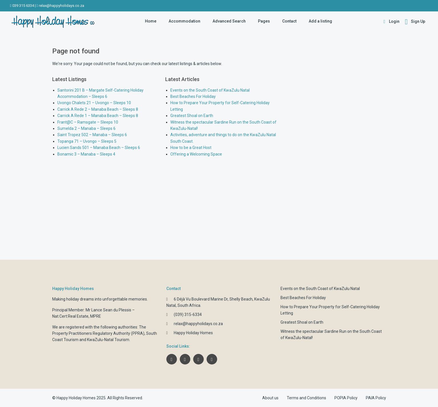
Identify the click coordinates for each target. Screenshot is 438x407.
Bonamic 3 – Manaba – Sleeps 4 (86, 154)
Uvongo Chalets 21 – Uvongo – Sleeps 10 (94, 102)
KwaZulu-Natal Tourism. (108, 339)
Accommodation (184, 21)
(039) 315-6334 (188, 314)
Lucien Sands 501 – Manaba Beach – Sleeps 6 (98, 147)
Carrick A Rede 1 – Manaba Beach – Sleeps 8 (97, 115)
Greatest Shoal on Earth (191, 115)
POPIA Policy (346, 398)
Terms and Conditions (306, 398)
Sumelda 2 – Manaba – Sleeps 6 (86, 128)
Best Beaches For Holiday (193, 96)
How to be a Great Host (190, 147)
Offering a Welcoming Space (196, 154)
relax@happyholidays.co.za (61, 5)
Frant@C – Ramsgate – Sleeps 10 (87, 122)
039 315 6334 (23, 5)
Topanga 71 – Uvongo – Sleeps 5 (86, 141)
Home (150, 21)
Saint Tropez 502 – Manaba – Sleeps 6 (92, 134)
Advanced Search (229, 21)
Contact (289, 21)
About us (270, 398)
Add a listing (320, 21)
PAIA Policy (376, 398)
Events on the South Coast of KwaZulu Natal (210, 90)
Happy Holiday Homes (193, 333)
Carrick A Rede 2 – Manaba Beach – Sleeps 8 (97, 109)
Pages (264, 21)
